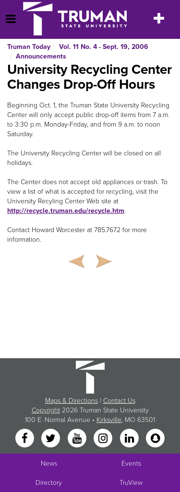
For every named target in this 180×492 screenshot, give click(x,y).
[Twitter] (52, 438)
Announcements (41, 56)
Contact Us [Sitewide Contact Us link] (119, 401)
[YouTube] (78, 438)
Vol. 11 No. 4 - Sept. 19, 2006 (103, 47)
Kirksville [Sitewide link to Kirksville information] (108, 420)
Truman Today (28, 47)
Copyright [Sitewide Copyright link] (46, 410)
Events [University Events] (131, 463)
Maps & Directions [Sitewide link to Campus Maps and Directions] (71, 401)
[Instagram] (104, 438)
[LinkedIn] (130, 438)
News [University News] (49, 463)
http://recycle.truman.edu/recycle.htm (65, 211)
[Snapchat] (155, 438)
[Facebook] (25, 438)
